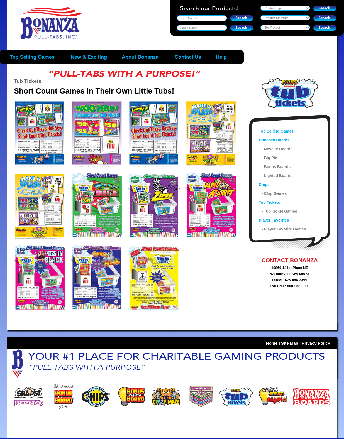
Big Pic (270, 158)
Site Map (289, 343)
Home (272, 343)
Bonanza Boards (274, 140)
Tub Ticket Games (280, 211)
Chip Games (275, 193)
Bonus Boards (277, 167)
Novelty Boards (278, 149)
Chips (264, 184)
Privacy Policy (316, 343)
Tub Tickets (269, 202)
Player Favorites (274, 220)
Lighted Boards (278, 175)
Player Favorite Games (285, 229)
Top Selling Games (276, 131)
